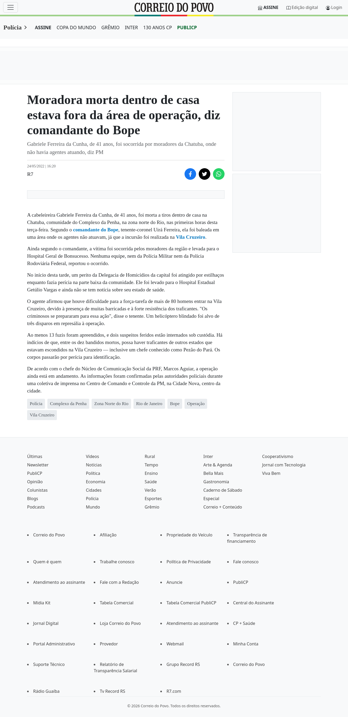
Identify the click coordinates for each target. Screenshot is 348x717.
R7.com (173, 691)
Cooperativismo (277, 456)
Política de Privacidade (188, 562)
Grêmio (152, 507)
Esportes (153, 498)
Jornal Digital (45, 623)
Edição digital (305, 7)
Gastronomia (216, 482)
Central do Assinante (253, 603)
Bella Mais (213, 473)
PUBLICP (187, 27)
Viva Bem (271, 473)
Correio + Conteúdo (222, 507)
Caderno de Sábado (222, 490)
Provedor (109, 644)
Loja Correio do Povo (120, 623)
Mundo (93, 507)
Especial (211, 498)
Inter (208, 456)
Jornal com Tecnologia (284, 465)
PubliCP (34, 473)
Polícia (12, 27)
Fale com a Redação (119, 582)
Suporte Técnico (49, 664)
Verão (150, 490)
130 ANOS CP (157, 27)
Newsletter (37, 465)
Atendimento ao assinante (59, 582)
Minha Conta (245, 644)
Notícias (94, 465)
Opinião (35, 482)
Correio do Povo (49, 535)
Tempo (151, 465)
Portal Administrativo (54, 644)
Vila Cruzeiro (190, 237)
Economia (95, 482)
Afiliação (108, 535)
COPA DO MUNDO (76, 27)
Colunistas (37, 490)
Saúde (151, 482)
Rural (150, 456)
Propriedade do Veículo (189, 535)
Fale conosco (246, 562)
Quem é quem (47, 562)
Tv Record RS (112, 691)
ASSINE (43, 27)
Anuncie (174, 582)
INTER (131, 27)
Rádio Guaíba (46, 691)
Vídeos (92, 456)
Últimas (34, 456)
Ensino (151, 473)
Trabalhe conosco (117, 562)
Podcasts (36, 507)
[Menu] (10, 7)
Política (93, 473)
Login (336, 7)
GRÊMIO (110, 27)
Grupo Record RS (183, 664)
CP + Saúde (244, 623)
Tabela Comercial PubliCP (191, 603)
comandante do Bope (95, 229)
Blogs (32, 498)
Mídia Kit (42, 603)
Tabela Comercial (116, 603)
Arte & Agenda (217, 465)
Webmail (175, 644)
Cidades (94, 490)
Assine (271, 7)
